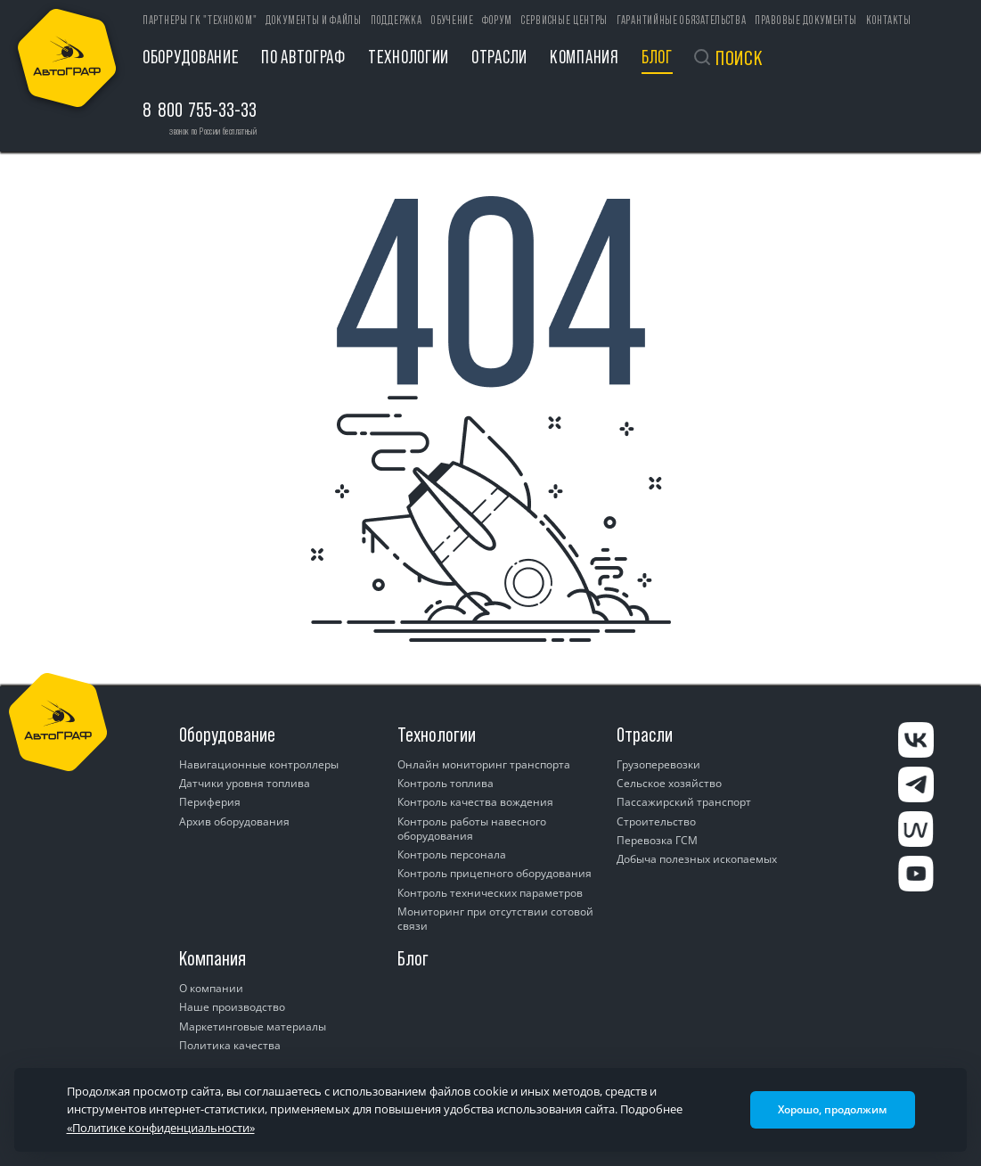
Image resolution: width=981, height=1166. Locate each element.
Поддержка (396, 20)
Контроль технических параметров (490, 892)
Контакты (889, 20)
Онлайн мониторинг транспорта (483, 764)
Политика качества (230, 1045)
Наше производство (232, 1006)
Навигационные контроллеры (259, 764)
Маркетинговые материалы (252, 1026)
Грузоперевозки (658, 764)
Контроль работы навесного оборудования (471, 828)
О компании (211, 988)
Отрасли (499, 56)
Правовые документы (806, 20)
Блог (657, 56)
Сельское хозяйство (669, 783)
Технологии (408, 56)
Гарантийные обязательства (682, 20)
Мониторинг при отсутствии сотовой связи (495, 918)
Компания (584, 56)
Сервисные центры (564, 20)
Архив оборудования (234, 821)
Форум (497, 20)
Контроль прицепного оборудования (494, 873)
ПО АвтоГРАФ (303, 56)
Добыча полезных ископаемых (697, 858)
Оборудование (191, 56)
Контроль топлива (445, 783)
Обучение (452, 20)
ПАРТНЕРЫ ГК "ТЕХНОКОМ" (200, 20)
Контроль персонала (451, 854)
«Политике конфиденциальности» (161, 1128)
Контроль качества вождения (475, 801)
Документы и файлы (314, 20)
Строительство (656, 821)
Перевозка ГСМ (657, 840)
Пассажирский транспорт (684, 801)
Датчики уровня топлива (244, 783)
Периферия (210, 801)
